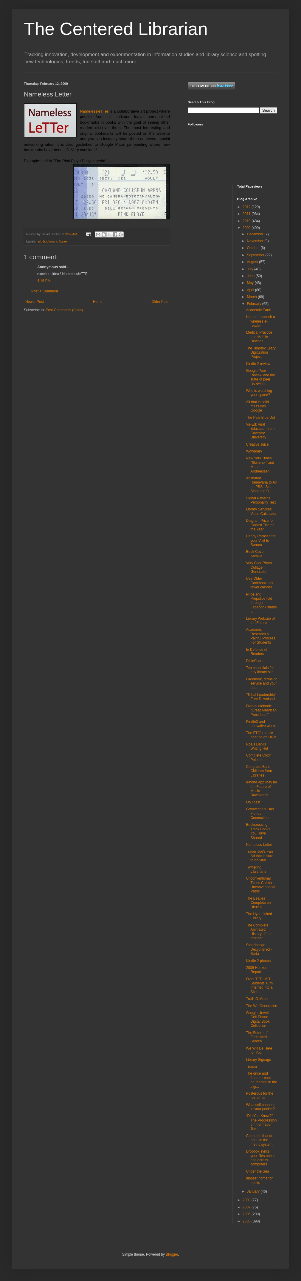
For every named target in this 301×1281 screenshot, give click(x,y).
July (250, 269)
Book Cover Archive (255, 554)
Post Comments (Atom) (64, 310)
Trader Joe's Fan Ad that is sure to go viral (259, 855)
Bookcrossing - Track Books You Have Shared (258, 831)
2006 (247, 1214)
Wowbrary (254, 451)
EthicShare (254, 661)
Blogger (172, 1254)
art (39, 241)
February (254, 304)
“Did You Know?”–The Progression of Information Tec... (261, 1122)
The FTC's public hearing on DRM (261, 735)
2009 (247, 228)
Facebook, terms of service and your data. (261, 683)
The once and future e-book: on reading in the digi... (261, 1079)
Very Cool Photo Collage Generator (259, 567)
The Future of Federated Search (256, 1037)
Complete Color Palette (258, 757)
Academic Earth (258, 310)
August (253, 262)
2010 (247, 221)
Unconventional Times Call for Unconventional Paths (260, 884)
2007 (247, 1207)
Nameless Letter (259, 845)
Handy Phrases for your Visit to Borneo (260, 540)
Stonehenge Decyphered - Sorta (259, 949)
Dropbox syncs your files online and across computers (260, 1157)
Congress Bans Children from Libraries (259, 771)
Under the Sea (257, 1171)
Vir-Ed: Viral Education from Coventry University (260, 430)
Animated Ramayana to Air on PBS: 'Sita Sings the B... (261, 484)
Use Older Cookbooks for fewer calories (259, 582)
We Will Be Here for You (259, 1050)
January (253, 1191)
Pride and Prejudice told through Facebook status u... (261, 603)
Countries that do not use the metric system (259, 1140)
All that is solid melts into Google (257, 406)
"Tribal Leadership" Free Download (261, 697)
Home (98, 302)
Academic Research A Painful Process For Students (260, 636)
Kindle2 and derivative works (261, 723)
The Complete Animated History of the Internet (258, 931)
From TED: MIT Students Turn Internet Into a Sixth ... (259, 985)
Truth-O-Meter (257, 999)
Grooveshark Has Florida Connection (260, 813)
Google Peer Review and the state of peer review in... (260, 377)
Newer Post (34, 302)
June (251, 276)
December (255, 234)
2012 (247, 207)
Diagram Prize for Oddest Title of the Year (260, 524)
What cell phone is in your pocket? (260, 1107)
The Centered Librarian (116, 29)
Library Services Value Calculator (261, 511)
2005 (247, 1221)
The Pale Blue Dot (260, 417)
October (253, 248)
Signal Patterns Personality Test (261, 500)
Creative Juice (257, 444)
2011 (247, 214)
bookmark (50, 241)
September (256, 255)
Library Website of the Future (260, 620)
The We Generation (261, 1006)
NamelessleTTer (94, 111)
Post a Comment (44, 291)
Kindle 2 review (258, 364)
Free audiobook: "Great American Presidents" (261, 710)
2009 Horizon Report (256, 970)
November (255, 241)
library (63, 241)
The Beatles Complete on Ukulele (258, 902)
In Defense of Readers (256, 652)
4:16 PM (44, 281)
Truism (251, 1066)
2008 (247, 1200)
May (251, 283)
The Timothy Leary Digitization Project (260, 352)
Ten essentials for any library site (260, 670)
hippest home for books (259, 1180)
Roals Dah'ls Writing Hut (257, 746)
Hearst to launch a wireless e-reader (260, 321)
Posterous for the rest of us (259, 1095)
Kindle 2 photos (258, 961)
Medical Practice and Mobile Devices (259, 336)
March (252, 297)
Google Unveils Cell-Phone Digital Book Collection (258, 1019)
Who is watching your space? (259, 393)
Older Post (159, 302)
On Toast (253, 802)
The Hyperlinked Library (259, 916)
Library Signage (258, 1060)
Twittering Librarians (256, 869)
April (251, 290)
